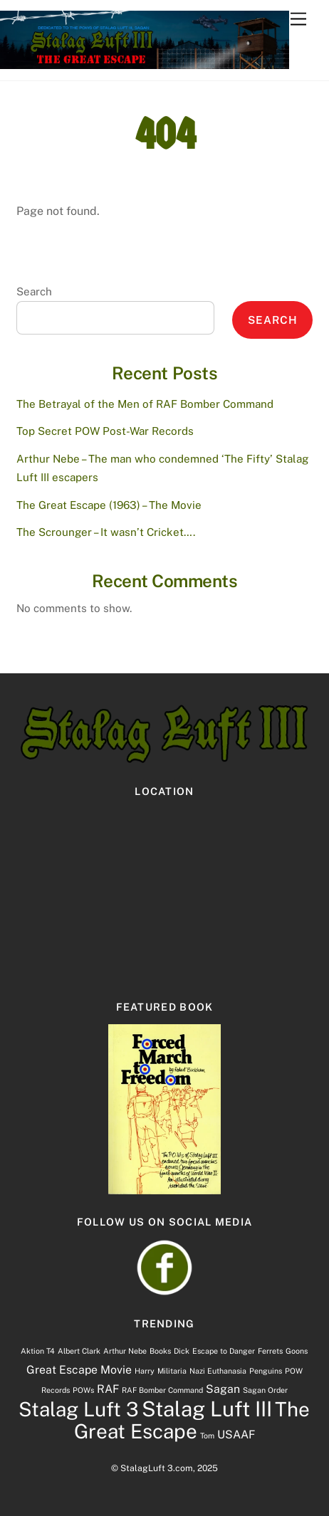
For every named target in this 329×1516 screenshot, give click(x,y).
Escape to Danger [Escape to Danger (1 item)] (223, 1351)
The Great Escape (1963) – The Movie (109, 505)
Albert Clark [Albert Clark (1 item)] (79, 1351)
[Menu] (298, 19)
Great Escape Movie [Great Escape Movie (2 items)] (79, 1369)
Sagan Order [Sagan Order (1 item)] (265, 1390)
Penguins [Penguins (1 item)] (265, 1371)
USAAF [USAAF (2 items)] (236, 1434)
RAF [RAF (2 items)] (108, 1389)
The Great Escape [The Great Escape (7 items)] (192, 1420)
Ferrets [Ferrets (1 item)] (270, 1351)
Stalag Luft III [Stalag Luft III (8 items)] (207, 1408)
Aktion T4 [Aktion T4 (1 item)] (38, 1351)
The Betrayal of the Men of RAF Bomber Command (144, 404)
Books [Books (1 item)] (160, 1351)
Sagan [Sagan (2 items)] (223, 1389)
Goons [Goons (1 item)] (297, 1351)
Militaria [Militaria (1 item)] (172, 1371)
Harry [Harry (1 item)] (145, 1371)
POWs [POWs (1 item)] (83, 1390)
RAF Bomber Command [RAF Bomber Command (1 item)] (162, 1390)
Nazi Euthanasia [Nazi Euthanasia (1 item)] (217, 1371)
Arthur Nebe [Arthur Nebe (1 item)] (125, 1351)
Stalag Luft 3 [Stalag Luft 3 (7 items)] (79, 1409)
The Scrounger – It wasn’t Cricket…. (105, 532)
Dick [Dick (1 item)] (181, 1351)
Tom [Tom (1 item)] (207, 1435)
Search (34, 291)
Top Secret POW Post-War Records (105, 431)
